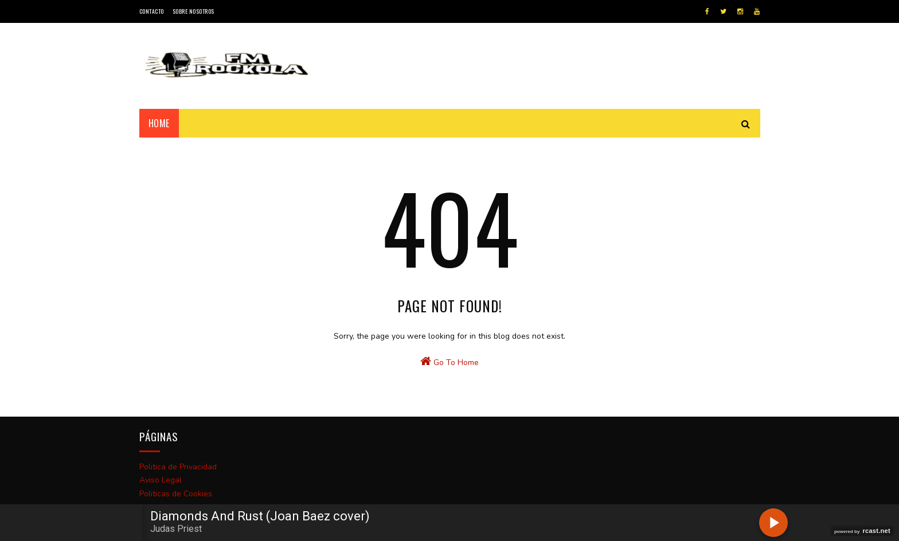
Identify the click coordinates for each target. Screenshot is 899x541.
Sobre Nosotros (193, 11)
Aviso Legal (160, 480)
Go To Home (449, 361)
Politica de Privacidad (178, 466)
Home (159, 123)
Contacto (151, 11)
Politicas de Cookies (175, 493)
